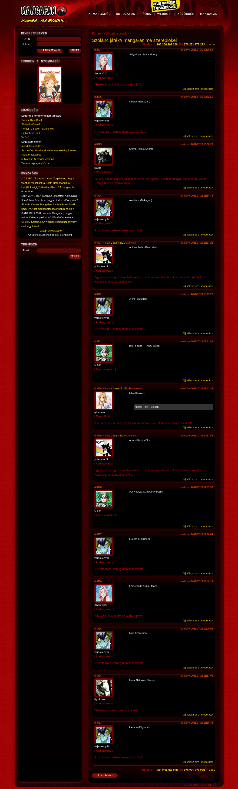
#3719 (126, 388)
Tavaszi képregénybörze (35, 163)
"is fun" (25, 137)
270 (186, 44)
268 (175, 44)
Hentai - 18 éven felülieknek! (37, 128)
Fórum (96, 33)
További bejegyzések (50, 230)
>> (213, 44)
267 (170, 44)
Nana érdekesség (31, 154)
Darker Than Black (32, 120)
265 (159, 44)
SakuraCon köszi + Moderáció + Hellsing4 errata (48, 150)
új (184, 88)
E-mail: (26, 250)
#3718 (121, 435)
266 (164, 44)
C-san (114, 243)
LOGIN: (26, 39)
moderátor (207, 88)
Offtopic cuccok (116, 33)
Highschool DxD (30, 133)
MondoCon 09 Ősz (32, 146)
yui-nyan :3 (116, 388)
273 (202, 44)
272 (197, 44)
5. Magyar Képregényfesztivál (38, 159)
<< (210, 44)
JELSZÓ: (27, 44)
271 (191, 44)
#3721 (121, 243)
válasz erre (193, 88)
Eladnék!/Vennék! (31, 124)
